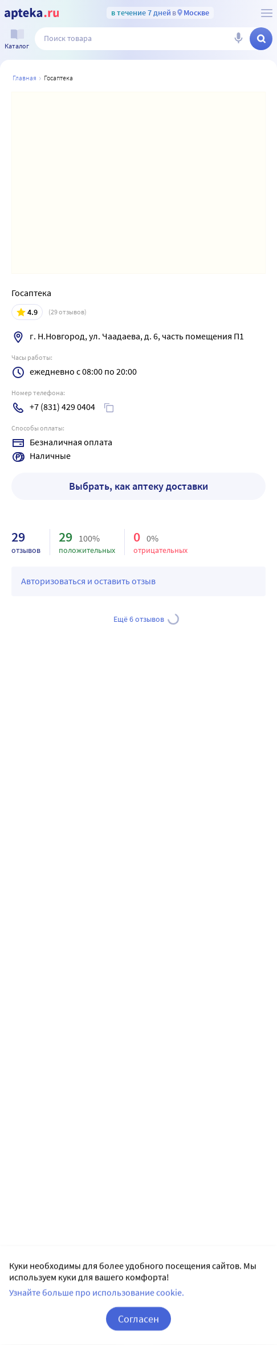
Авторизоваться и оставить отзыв (88, 581)
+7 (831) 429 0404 (62, 406)
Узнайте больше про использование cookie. (96, 1307)
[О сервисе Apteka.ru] (266, 13)
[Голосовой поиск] (238, 39)
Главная (24, 77)
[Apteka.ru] (32, 13)
